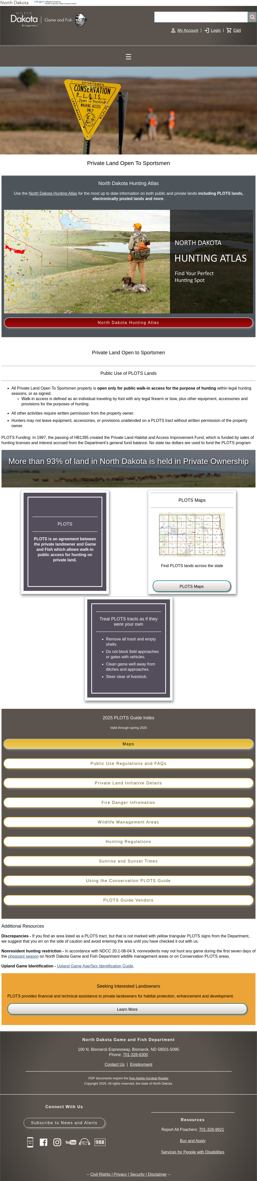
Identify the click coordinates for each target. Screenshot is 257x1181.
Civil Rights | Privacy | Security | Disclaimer (128, 1174)
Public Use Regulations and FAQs (128, 763)
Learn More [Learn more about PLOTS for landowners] (127, 1009)
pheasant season (23, 956)
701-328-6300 (135, 1055)
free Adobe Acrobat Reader (148, 1078)
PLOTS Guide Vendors (128, 900)
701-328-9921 (211, 1129)
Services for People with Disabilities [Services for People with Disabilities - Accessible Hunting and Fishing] (192, 1152)
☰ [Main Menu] (128, 57)
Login (216, 30)
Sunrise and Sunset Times (128, 861)
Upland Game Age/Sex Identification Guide (95, 966)
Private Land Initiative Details (128, 783)
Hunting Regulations (128, 841)
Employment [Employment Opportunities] (141, 1064)
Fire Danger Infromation (128, 802)
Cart (237, 30)
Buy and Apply (193, 1141)
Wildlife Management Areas (128, 822)
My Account (188, 30)
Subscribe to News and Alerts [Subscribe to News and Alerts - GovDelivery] (64, 1123)
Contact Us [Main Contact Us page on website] (115, 1064)
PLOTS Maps (192, 586)
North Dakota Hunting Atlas (53, 193)
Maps (128, 744)
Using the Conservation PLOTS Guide (128, 881)
